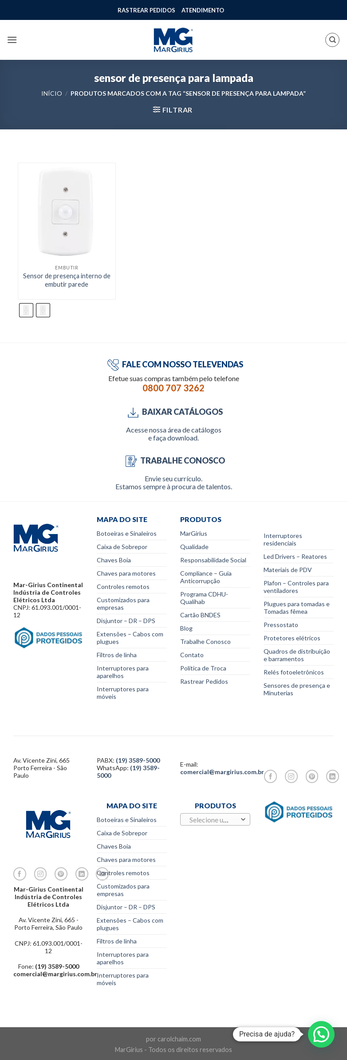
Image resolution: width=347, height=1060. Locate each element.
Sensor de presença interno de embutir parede (66, 280)
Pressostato (281, 624)
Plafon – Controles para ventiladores (296, 586)
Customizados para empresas (123, 603)
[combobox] (215, 819)
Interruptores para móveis (123, 692)
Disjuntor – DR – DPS (126, 620)
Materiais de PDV (288, 569)
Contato (192, 655)
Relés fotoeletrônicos (294, 672)
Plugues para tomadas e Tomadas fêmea (297, 607)
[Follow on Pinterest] (312, 776)
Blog (186, 628)
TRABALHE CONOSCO (173, 460)
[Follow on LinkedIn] (332, 776)
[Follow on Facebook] (270, 776)
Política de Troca (203, 668)
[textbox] (213, 820)
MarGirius (193, 533)
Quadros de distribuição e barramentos (297, 654)
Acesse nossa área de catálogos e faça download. (173, 433)
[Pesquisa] (332, 40)
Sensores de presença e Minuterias (297, 689)
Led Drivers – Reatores (295, 556)
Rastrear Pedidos (204, 681)
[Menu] (12, 40)
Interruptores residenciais (283, 539)
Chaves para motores (126, 573)
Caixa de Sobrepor (122, 546)
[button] (321, 1034)
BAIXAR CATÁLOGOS (173, 412)
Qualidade (194, 546)
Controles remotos (123, 586)
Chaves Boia (114, 560)
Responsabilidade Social (213, 560)
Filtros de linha (117, 655)
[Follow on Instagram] (291, 776)
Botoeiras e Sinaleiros (127, 533)
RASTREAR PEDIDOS (146, 10)
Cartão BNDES (200, 615)
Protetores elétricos (292, 638)
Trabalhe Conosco (205, 641)
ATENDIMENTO (202, 10)
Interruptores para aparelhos (123, 671)
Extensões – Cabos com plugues (130, 637)
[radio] (26, 310)
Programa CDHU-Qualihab (204, 597)
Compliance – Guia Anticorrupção (206, 577)
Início (51, 93)
